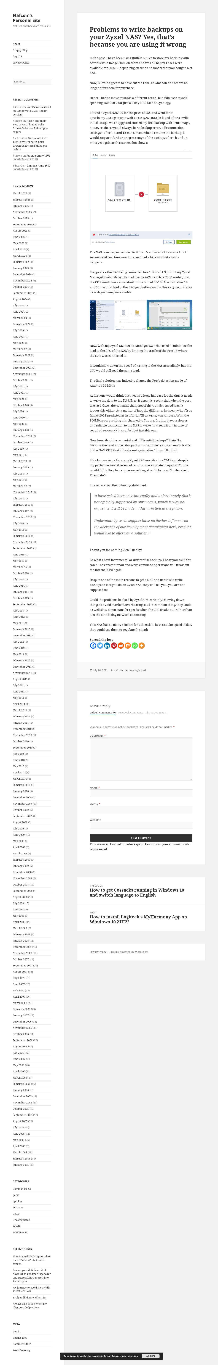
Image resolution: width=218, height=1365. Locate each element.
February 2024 (21, 324)
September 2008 (23, 890)
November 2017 (22, 492)
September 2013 (23, 604)
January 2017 (21, 511)
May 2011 (18, 697)
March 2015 (20, 567)
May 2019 (18, 455)
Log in (16, 1331)
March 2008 (20, 928)
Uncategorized (21, 1220)
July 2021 (18, 386)
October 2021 (21, 380)
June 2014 (19, 585)
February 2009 (21, 859)
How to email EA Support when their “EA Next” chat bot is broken (32, 1260)
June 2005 (19, 1133)
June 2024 (19, 311)
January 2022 (21, 361)
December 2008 (22, 872)
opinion (17, 1201)
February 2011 (21, 716)
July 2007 (18, 978)
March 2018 (20, 486)
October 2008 (21, 884)
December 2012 (22, 635)
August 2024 (20, 299)
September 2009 (23, 816)
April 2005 (19, 1146)
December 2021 (22, 367)
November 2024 (22, 280)
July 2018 (18, 473)
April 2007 (19, 996)
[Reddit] (121, 645)
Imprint (17, 56)
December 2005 (22, 1096)
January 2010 (21, 791)
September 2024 (23, 293)
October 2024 (21, 286)
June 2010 (19, 760)
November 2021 (22, 374)
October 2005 (21, 1108)
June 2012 (19, 648)
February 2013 (21, 629)
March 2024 (20, 318)
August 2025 (20, 230)
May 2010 (18, 766)
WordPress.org (22, 1350)
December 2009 (22, 797)
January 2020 (21, 430)
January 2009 (21, 866)
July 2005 (18, 1127)
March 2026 (20, 193)
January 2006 (21, 1090)
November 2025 (22, 212)
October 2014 (21, 573)
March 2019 (20, 461)
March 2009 (20, 853)
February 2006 (21, 1083)
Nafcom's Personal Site (26, 17)
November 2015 (22, 542)
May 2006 (18, 1065)
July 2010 (18, 753)
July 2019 (18, 448)
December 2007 (22, 946)
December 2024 (22, 274)
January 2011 (21, 722)
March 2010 (20, 778)
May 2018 (18, 479)
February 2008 (21, 934)
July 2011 (18, 685)
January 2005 (21, 1164)
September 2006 (23, 1040)
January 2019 (21, 467)
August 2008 (20, 897)
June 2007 (19, 984)
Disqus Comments (155, 712)
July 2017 (18, 498)
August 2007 (20, 971)
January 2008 (21, 940)
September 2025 (23, 224)
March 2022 (20, 349)
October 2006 (21, 1034)
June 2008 (19, 909)
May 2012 (18, 654)
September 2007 (23, 965)
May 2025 (18, 243)
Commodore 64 (22, 1188)
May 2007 (18, 990)
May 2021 (18, 398)
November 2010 (22, 735)
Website (95, 820)
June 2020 (19, 417)
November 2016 (22, 517)
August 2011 (20, 679)
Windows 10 (20, 1232)
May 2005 (18, 1140)
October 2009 (21, 809)
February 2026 (21, 199)
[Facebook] (93, 645)
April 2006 (19, 1071)
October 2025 (21, 218)
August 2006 (20, 1046)
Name (95, 787)
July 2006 (18, 1052)
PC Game (18, 1207)
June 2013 (19, 616)
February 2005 (21, 1158)
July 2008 (18, 903)
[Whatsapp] (135, 645)
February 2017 (21, 504)
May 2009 (18, 841)
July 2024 (18, 305)
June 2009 (19, 834)
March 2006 (20, 1077)
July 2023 (18, 330)
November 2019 (22, 436)
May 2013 (18, 623)
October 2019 (21, 442)
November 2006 (22, 1027)
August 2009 (20, 822)
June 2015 (19, 554)
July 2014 (18, 579)
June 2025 (19, 237)
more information (130, 1356)
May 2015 (18, 560)
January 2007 (21, 1015)
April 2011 (19, 704)
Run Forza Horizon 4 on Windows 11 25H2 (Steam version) (32, 110)
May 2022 (18, 342)
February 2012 (21, 660)
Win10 (17, 1226)
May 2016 (18, 529)
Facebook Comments (130, 712)
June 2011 (19, 691)
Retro (16, 1213)
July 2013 (18, 610)
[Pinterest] (114, 645)
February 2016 (21, 535)
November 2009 (22, 803)
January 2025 (21, 268)
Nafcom (118, 670)
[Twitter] (100, 645)
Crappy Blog (20, 50)
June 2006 (19, 1059)
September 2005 (23, 1115)
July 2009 (18, 828)
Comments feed (22, 1344)
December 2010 (22, 729)
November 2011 (22, 672)
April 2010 (19, 772)
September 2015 (23, 548)
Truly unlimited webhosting (29, 1297)
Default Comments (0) (103, 712)
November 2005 (22, 1102)
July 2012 (18, 641)
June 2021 (19, 392)
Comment (98, 735)
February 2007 (21, 1009)
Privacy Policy (21, 62)
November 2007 (22, 953)
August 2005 (20, 1121)
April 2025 (19, 249)
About (16, 44)
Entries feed (20, 1337)
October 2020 (21, 405)
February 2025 (21, 261)
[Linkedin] (107, 645)
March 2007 (20, 1003)
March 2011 (20, 710)
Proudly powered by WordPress (129, 951)
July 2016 (18, 523)
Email (95, 803)
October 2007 (21, 959)
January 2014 (21, 592)
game (16, 1195)
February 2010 (21, 785)
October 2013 (21, 598)
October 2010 (21, 741)
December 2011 (22, 666)
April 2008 (19, 922)
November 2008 (22, 878)
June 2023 (19, 336)
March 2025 (20, 255)
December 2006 (22, 1021)
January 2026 (21, 205)
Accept (150, 1356)
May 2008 (18, 915)
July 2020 (18, 411)
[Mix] (128, 645)
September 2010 (23, 747)
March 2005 (20, 1152)
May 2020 (18, 423)
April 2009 (19, 847)
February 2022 (21, 355)
